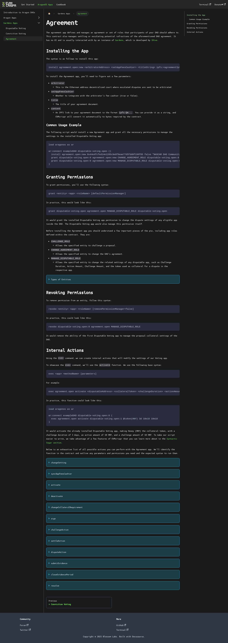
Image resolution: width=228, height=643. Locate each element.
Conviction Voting (16, 33)
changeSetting (58, 462)
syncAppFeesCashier (61, 473)
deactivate (57, 496)
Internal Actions (195, 32)
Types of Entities (61, 279)
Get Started (27, 4)
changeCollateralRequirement (67, 507)
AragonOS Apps (45, 4)
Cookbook (61, 4)
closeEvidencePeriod (62, 574)
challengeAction (60, 529)
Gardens (119, 40)
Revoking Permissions (197, 28)
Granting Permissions (197, 23)
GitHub (121, 625)
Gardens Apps (11, 23)
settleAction (58, 540)
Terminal (205, 4)
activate (55, 484)
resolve (55, 585)
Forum (24, 625)
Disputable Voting (16, 28)
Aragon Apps (10, 17)
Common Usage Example (199, 19)
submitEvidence (59, 563)
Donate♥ (220, 4)
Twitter (25, 629)
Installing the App (196, 15)
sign (53, 518)
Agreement (11, 38)
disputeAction (58, 552)
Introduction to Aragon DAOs (19, 12)
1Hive (154, 40)
